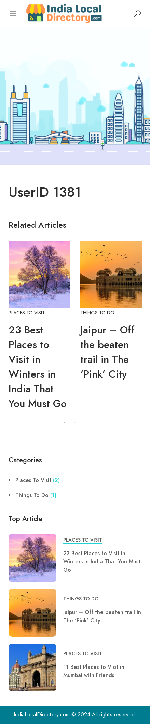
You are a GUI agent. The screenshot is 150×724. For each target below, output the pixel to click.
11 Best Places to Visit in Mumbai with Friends (93, 671)
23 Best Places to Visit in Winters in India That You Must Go (38, 366)
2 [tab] (75, 422)
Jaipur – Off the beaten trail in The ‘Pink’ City (107, 351)
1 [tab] (65, 422)
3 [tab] (85, 422)
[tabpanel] (39, 329)
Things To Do (97, 312)
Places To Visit (27, 312)
